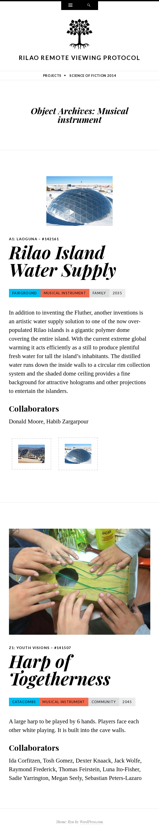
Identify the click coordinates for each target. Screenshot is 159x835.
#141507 (62, 647)
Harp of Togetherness (60, 669)
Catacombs (24, 702)
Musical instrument (65, 293)
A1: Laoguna (23, 239)
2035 (117, 293)
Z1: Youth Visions (29, 647)
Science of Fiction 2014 (92, 76)
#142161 (50, 239)
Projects (52, 76)
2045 (127, 702)
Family (99, 293)
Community (104, 702)
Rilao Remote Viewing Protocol (80, 57)
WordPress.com (91, 821)
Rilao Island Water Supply (62, 260)
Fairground (24, 293)
